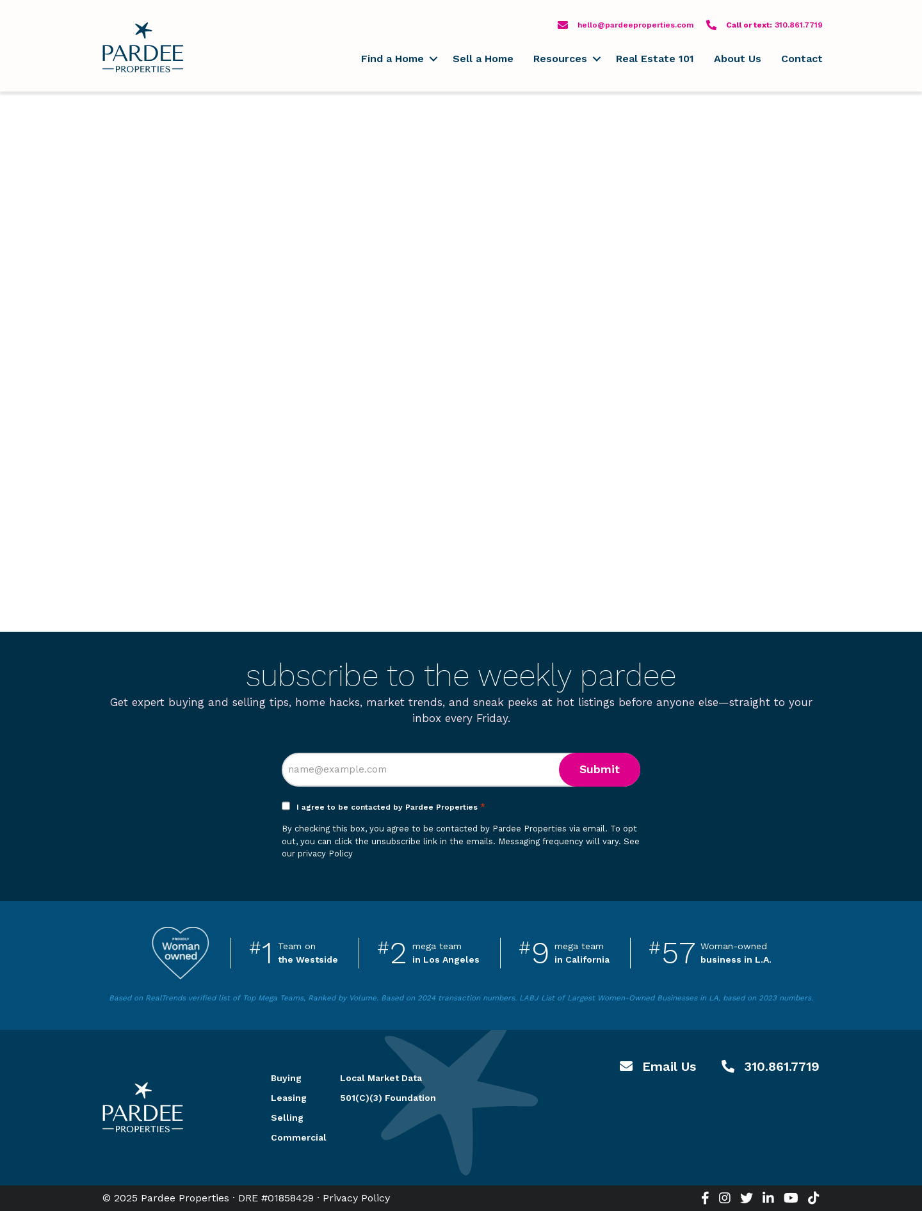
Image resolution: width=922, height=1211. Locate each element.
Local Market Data (381, 1078)
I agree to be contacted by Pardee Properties (390, 807)
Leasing (289, 1098)
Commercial (290, 1137)
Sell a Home (483, 58)
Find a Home (392, 58)
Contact (802, 58)
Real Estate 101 (655, 58)
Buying (286, 1078)
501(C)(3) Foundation (388, 1098)
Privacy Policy (356, 1198)
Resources (560, 58)
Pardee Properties (142, 47)
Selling (287, 1117)
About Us (737, 58)
